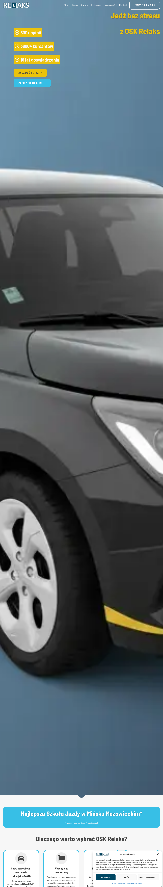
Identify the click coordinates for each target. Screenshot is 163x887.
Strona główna (71, 5)
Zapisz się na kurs (144, 5)
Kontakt (123, 5)
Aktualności (111, 5)
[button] (157, 867)
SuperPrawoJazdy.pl (89, 823)
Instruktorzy (97, 5)
